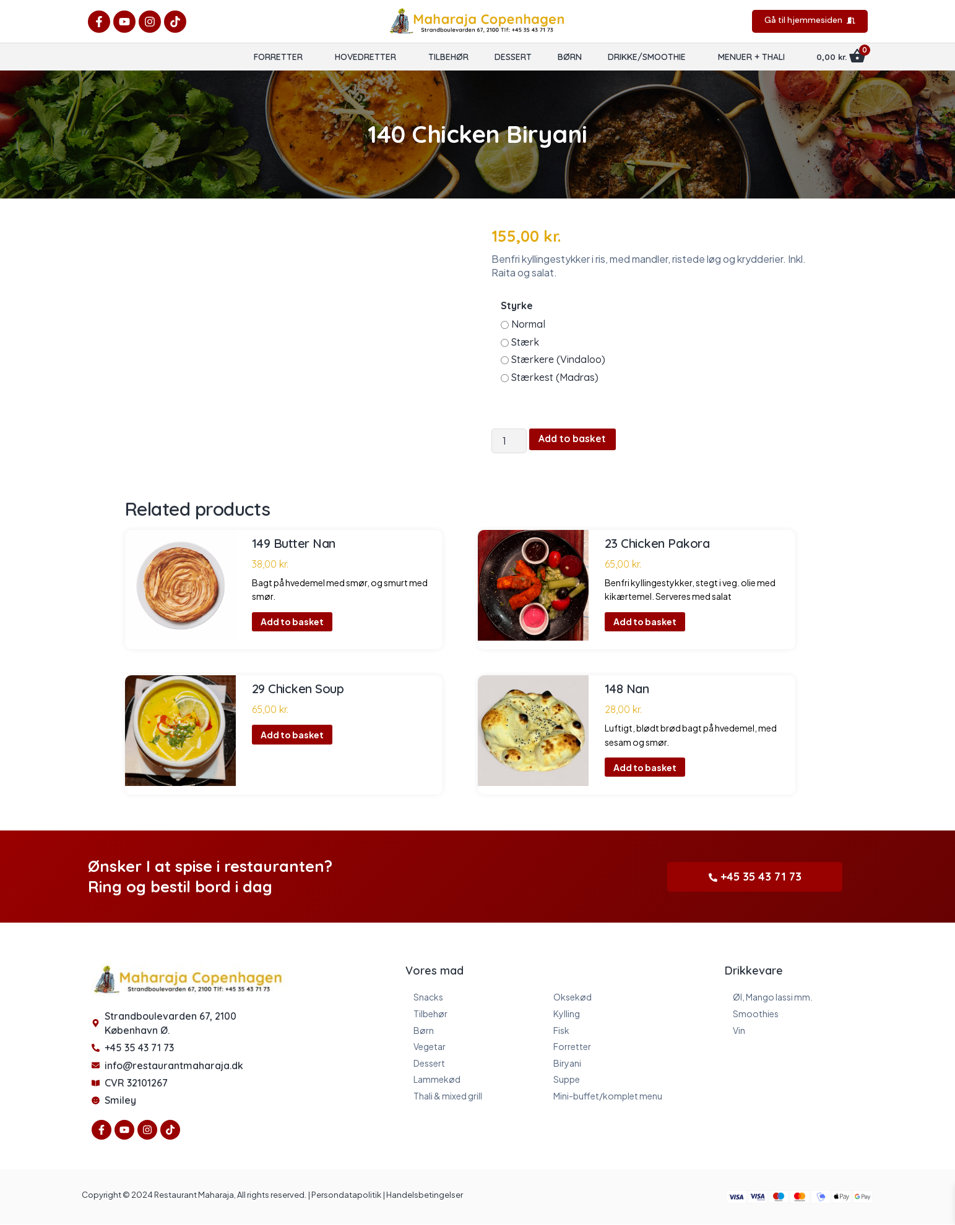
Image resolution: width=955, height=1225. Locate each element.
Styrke (517, 305)
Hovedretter (365, 56)
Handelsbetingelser (424, 1195)
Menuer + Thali (751, 56)
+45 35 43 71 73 (755, 876)
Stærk (525, 342)
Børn (570, 56)
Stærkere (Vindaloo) (558, 359)
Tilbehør (448, 56)
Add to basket (574, 439)
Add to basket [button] (292, 622)
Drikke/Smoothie (647, 56)
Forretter (278, 56)
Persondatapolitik (346, 1195)
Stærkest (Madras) (554, 377)
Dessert (513, 56)
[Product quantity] (509, 441)
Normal (528, 324)
